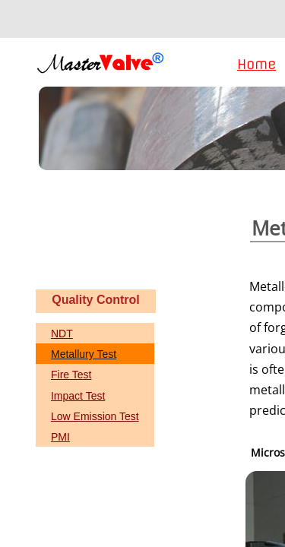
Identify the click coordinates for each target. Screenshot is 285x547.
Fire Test (71, 374)
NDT (62, 333)
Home (256, 64)
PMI (60, 437)
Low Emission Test (95, 416)
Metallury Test (83, 354)
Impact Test (78, 396)
